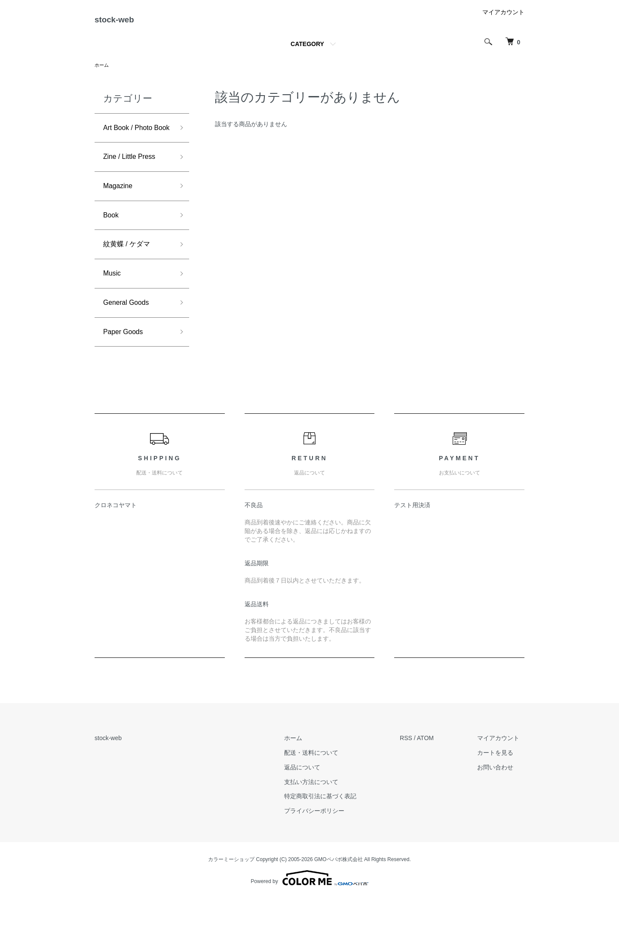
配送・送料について (326, 787)
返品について (317, 801)
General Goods (129, 334)
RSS (416, 772)
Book (112, 242)
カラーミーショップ (231, 894)
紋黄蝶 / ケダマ (129, 272)
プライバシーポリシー (329, 845)
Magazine (120, 211)
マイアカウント (503, 18)
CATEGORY (307, 50)
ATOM (435, 772)
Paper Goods (126, 365)
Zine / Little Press (133, 180)
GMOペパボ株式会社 (338, 894)
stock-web (124, 23)
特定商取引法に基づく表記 (335, 830)
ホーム (102, 72)
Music (113, 303)
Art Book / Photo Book (131, 143)
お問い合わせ (500, 801)
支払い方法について (326, 815)
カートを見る (500, 787)
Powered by (309, 912)
